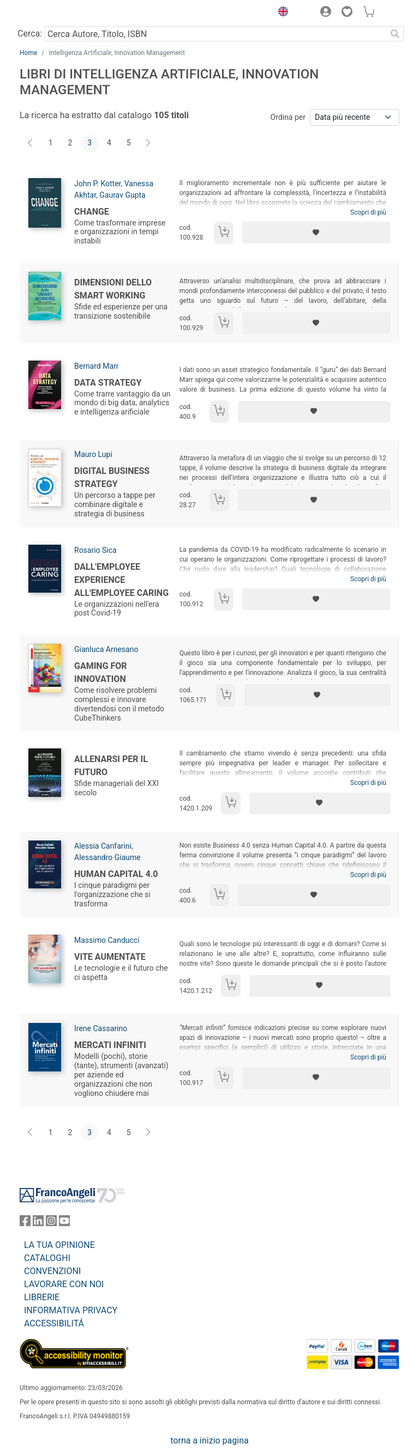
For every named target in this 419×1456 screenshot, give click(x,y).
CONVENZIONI (52, 1271)
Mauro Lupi (93, 454)
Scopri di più (368, 212)
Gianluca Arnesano (106, 649)
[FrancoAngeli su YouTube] (64, 1223)
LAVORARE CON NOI (64, 1284)
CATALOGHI (47, 1258)
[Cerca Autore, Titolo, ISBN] (215, 33)
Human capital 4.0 (116, 874)
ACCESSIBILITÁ (54, 1323)
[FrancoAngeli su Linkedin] (38, 1223)
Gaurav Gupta (122, 195)
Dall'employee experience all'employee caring (121, 580)
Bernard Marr (96, 366)
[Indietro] (31, 143)
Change (91, 211)
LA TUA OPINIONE (59, 1245)
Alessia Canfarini (102, 846)
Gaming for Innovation (100, 672)
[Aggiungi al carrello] (224, 233)
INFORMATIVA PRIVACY (70, 1310)
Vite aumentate (110, 957)
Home (28, 53)
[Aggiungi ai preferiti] (316, 232)
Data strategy (107, 382)
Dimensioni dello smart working (113, 289)
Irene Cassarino (100, 1028)
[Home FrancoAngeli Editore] (57, 13)
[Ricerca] (395, 33)
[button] (280, 13)
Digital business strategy (111, 477)
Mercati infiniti (110, 1045)
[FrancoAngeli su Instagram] (51, 1223)
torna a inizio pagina (209, 1440)
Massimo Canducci (107, 940)
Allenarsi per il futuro (111, 765)
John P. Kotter (97, 183)
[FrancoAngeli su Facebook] (25, 1223)
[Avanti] (148, 143)
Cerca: (29, 33)
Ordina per (288, 117)
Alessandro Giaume (107, 857)
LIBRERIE (41, 1297)
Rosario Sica (95, 550)
